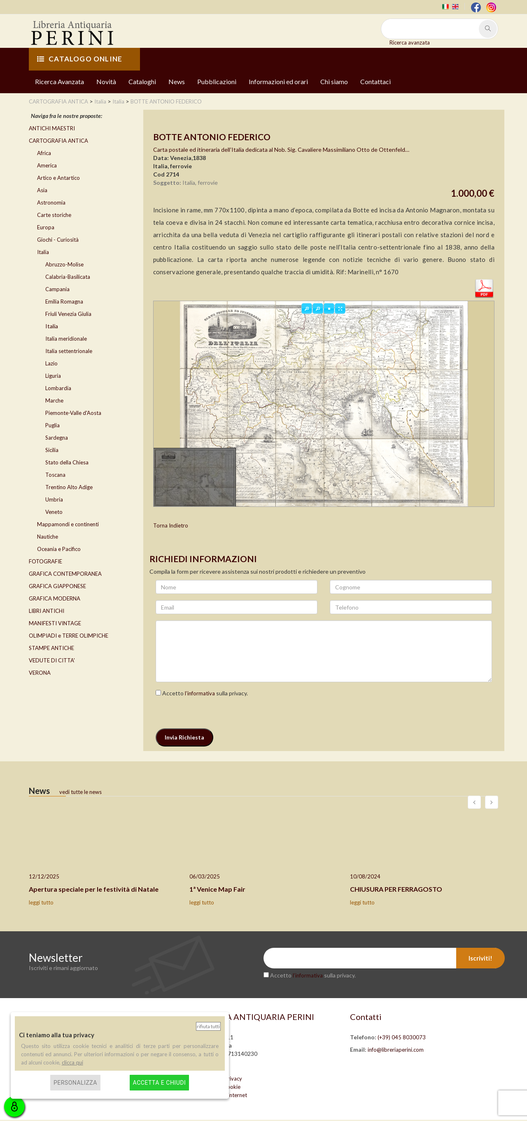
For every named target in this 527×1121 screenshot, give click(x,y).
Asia (42, 191)
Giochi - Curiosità (58, 240)
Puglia (52, 426)
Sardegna (56, 438)
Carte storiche (54, 215)
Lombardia (58, 389)
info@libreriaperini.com (396, 1051)
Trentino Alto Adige (69, 488)
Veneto (54, 512)
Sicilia (51, 450)
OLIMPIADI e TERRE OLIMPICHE (68, 636)
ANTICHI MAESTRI (52, 129)
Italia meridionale (66, 339)
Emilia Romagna (64, 302)
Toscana (55, 475)
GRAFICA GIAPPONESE (57, 587)
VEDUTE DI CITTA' (52, 661)
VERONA (40, 673)
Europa (45, 228)
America (47, 166)
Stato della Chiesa (67, 463)
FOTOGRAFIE (45, 562)
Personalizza (75, 1082)
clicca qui (72, 1062)
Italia (43, 253)
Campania (57, 290)
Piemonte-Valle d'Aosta (73, 413)
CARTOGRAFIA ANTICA (58, 141)
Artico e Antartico (58, 178)
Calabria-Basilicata (67, 277)
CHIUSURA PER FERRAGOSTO (396, 890)
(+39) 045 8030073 (402, 1038)
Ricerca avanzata (409, 42)
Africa (44, 154)
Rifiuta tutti (208, 1026)
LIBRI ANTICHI (46, 611)
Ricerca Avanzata (59, 82)
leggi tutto (41, 903)
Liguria (53, 376)
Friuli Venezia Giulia (68, 314)
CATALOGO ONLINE (79, 60)
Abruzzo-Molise (64, 265)
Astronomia (51, 203)
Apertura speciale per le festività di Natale (94, 890)
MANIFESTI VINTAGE (55, 624)
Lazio (51, 364)
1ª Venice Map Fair (217, 890)
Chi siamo (334, 82)
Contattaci (375, 82)
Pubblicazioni (216, 82)
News (176, 82)
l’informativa (200, 694)
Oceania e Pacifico (59, 549)
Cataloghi (142, 82)
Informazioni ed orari (278, 82)
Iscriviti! (480, 959)
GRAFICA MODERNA (54, 599)
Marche (54, 401)
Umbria (54, 500)
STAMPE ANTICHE (51, 648)
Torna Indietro (170, 526)
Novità (106, 82)
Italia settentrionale (68, 352)
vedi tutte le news (80, 793)
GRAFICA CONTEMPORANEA (65, 574)
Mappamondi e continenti (68, 525)
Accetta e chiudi (159, 1082)
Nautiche (47, 537)
